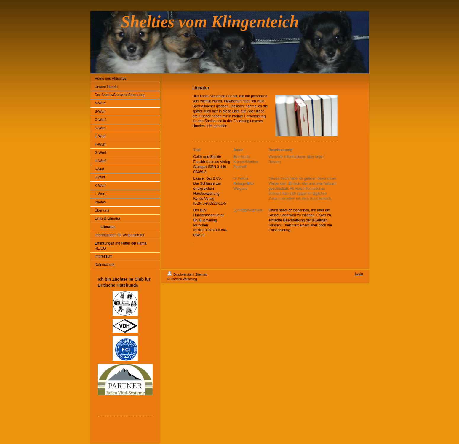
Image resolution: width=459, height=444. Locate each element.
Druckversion (180, 274)
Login (359, 273)
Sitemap (201, 274)
